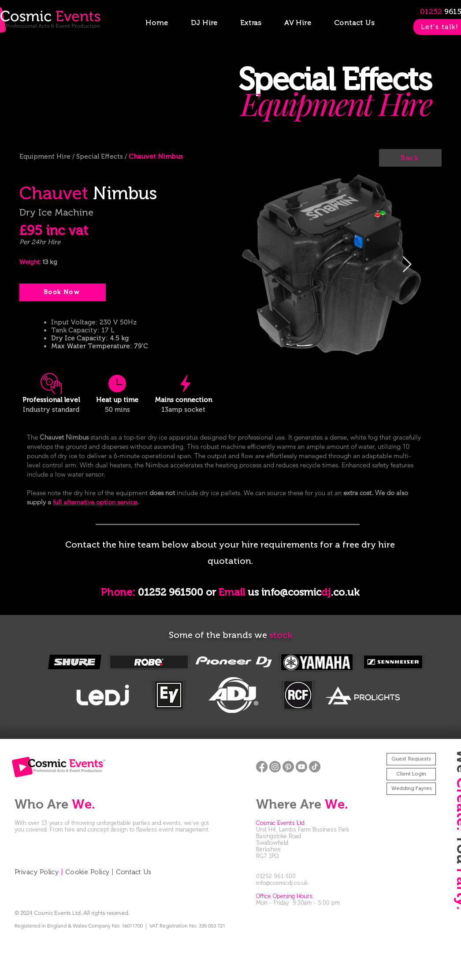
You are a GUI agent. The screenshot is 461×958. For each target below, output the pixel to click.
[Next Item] (407, 264)
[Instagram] (275, 766)
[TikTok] (314, 766)
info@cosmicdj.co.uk (282, 883)
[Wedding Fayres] (411, 789)
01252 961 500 (276, 876)
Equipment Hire (45, 156)
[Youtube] (301, 766)
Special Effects (99, 156)
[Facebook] (262, 766)
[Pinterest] (288, 766)
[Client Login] (411, 774)
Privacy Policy (37, 872)
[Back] (410, 158)
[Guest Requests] (411, 759)
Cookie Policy (87, 872)
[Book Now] (62, 292)
